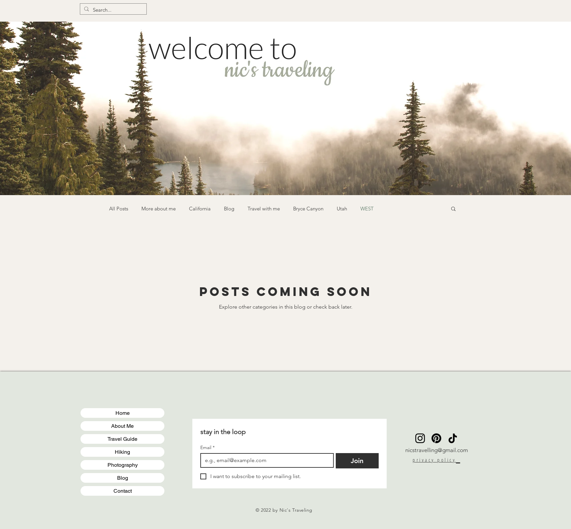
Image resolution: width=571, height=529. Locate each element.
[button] (453, 209)
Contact (122, 491)
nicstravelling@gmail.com (436, 450)
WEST (367, 208)
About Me (122, 426)
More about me (158, 208)
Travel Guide (122, 439)
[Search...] (112, 10)
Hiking (122, 452)
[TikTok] (452, 438)
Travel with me (264, 208)
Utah (342, 208)
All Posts (118, 208)
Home (122, 413)
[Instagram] (420, 438)
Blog (229, 208)
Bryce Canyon (308, 208)
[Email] (265, 460)
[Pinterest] (436, 438)
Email (207, 447)
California (200, 208)
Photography (122, 465)
